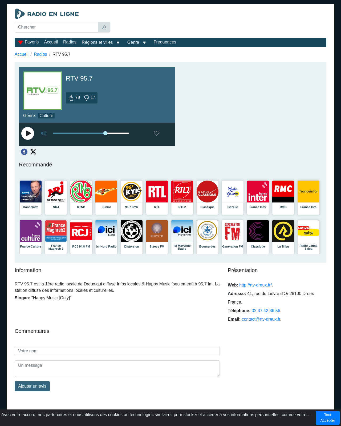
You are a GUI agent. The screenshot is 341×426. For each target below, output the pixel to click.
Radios (69, 42)
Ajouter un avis (32, 386)
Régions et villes (97, 42)
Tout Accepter (327, 418)
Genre (133, 42)
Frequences (165, 42)
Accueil (51, 42)
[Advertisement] (219, 22)
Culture (46, 115)
